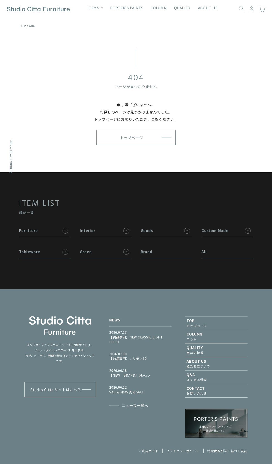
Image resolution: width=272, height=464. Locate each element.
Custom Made (215, 230)
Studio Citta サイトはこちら (55, 389)
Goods (147, 230)
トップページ (131, 137)
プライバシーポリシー (183, 451)
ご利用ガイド (149, 451)
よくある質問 (216, 377)
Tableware (29, 251)
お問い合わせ (216, 391)
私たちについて (216, 364)
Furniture (28, 230)
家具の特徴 (216, 350)
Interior (87, 230)
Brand (147, 251)
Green (86, 251)
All (204, 251)
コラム (216, 336)
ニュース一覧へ (135, 405)
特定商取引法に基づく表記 (227, 451)
